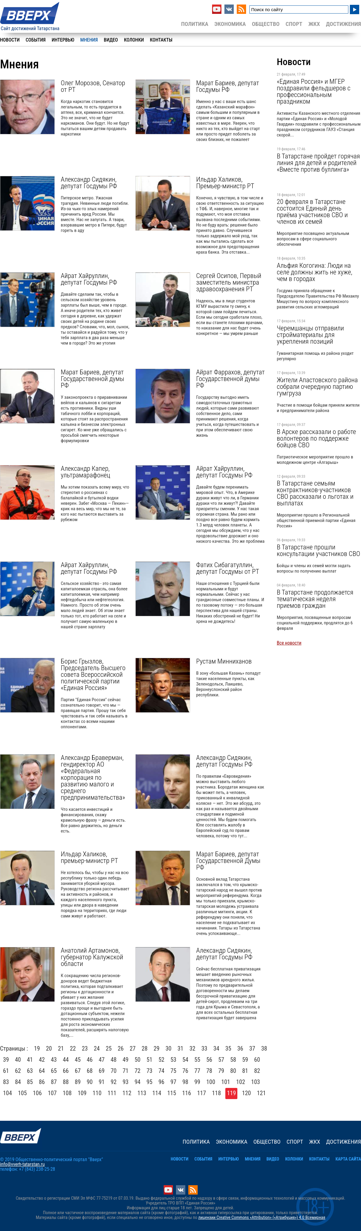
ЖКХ (314, 23)
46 (90, 1059)
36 (240, 1048)
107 (52, 1093)
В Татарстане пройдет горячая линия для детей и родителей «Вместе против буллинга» (318, 163)
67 (78, 1070)
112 (126, 1093)
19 (37, 1048)
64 (42, 1070)
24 (97, 1048)
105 (22, 1093)
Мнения (89, 40)
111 (111, 1093)
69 (102, 1070)
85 (30, 1082)
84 (18, 1082)
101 (225, 1082)
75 (174, 1070)
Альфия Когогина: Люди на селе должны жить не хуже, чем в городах (314, 272)
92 (114, 1082)
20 (49, 1048)
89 (78, 1082)
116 (186, 1093)
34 (216, 1048)
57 (221, 1059)
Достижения (343, 23)
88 (66, 1082)
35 (228, 1048)
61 (6, 1070)
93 (126, 1082)
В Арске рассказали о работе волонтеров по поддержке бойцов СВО (316, 438)
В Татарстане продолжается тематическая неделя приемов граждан (315, 599)
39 (6, 1059)
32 (193, 1048)
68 (90, 1070)
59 (245, 1059)
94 (137, 1082)
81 (245, 1070)
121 (261, 1093)
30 (168, 1048)
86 (42, 1082)
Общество (265, 23)
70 (114, 1070)
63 (30, 1070)
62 (18, 1070)
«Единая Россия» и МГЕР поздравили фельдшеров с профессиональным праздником (313, 91)
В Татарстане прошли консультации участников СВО (318, 550)
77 (197, 1070)
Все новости (289, 643)
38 (264, 1048)
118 (216, 1093)
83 (6, 1082)
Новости (10, 40)
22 (73, 1048)
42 (42, 1059)
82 (257, 1070)
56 (209, 1059)
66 (66, 1070)
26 (121, 1048)
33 (205, 1048)
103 (255, 1082)
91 (102, 1082)
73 (150, 1070)
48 (114, 1059)
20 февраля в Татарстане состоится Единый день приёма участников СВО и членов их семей (312, 211)
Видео (111, 40)
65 (54, 1070)
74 (162, 1070)
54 (185, 1059)
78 (209, 1070)
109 (82, 1093)
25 (109, 1048)
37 (252, 1048)
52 (162, 1059)
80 (233, 1070)
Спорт (293, 23)
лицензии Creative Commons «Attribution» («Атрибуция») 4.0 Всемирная (261, 1217)
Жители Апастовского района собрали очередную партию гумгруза (317, 386)
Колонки (134, 40)
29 (157, 1048)
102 (240, 1082)
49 (126, 1059)
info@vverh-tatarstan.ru (22, 1164)
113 (142, 1093)
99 (197, 1082)
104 (7, 1093)
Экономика (230, 23)
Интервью (63, 40)
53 (174, 1059)
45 (78, 1059)
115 (171, 1093)
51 (150, 1059)
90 (90, 1082)
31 (180, 1048)
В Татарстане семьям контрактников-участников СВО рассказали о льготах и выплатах (315, 493)
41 (30, 1059)
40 (18, 1059)
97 (174, 1082)
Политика (194, 23)
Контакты (161, 40)
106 (37, 1093)
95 (150, 1082)
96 (162, 1082)
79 (221, 1070)
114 (156, 1093)
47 (102, 1059)
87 (54, 1082)
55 (197, 1059)
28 (145, 1048)
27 (133, 1048)
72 (137, 1070)
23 (85, 1048)
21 (61, 1048)
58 (233, 1059)
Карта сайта (348, 1159)
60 (257, 1059)
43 (54, 1059)
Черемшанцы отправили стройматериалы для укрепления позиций (310, 335)
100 (210, 1082)
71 (126, 1070)
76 (185, 1070)
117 (201, 1093)
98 (185, 1082)
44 (66, 1059)
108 (67, 1093)
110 (97, 1093)
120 (246, 1093)
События (35, 40)
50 (137, 1059)
